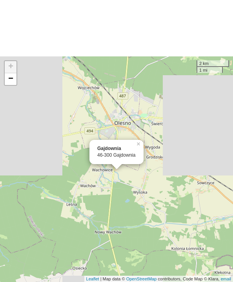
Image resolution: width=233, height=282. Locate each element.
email (226, 279)
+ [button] (10, 67)
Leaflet (92, 279)
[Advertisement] (116, 28)
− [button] (10, 79)
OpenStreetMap (141, 279)
